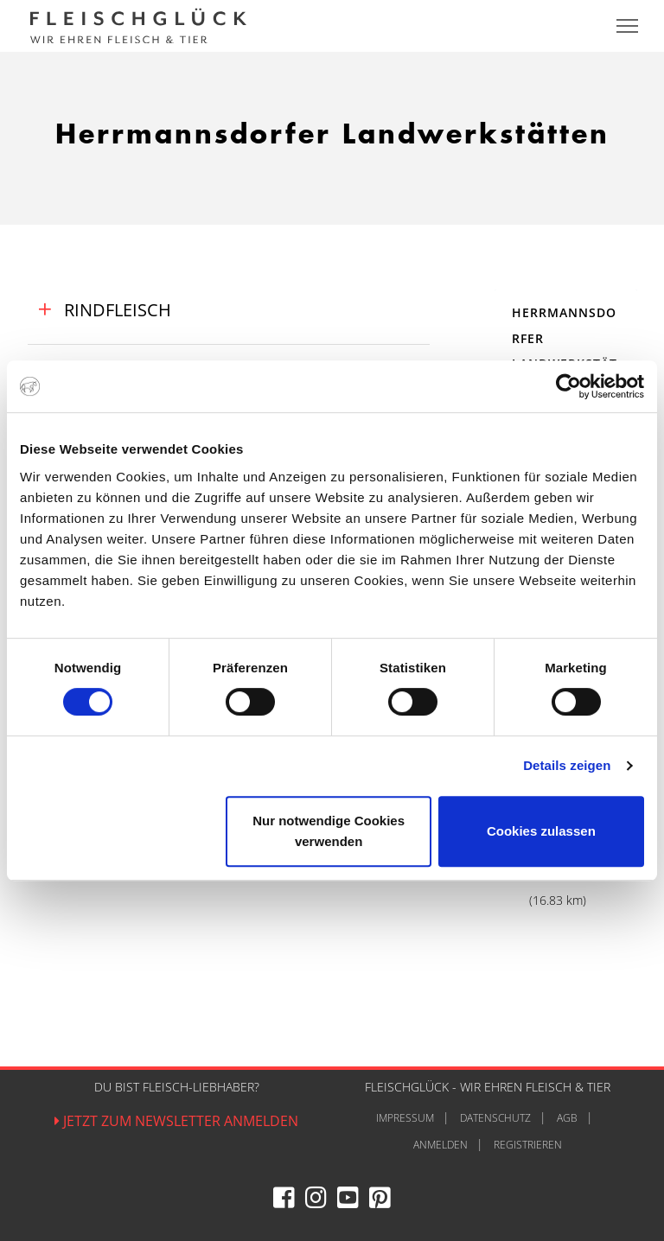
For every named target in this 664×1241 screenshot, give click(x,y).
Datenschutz (495, 1118)
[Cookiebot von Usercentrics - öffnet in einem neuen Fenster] (568, 386)
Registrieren (528, 1144)
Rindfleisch (115, 309)
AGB (567, 1118)
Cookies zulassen (541, 831)
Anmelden (440, 1144)
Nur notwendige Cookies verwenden (328, 831)
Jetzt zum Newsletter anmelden (176, 1120)
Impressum (405, 1118)
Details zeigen (566, 765)
